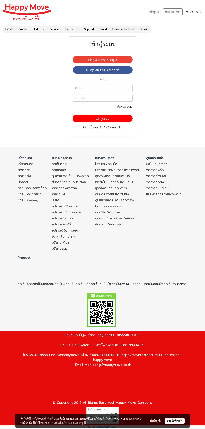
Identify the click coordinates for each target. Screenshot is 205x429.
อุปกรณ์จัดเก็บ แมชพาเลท (70, 176)
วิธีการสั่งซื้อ (155, 170)
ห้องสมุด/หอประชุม (108, 224)
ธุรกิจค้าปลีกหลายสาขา (111, 188)
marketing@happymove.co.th (108, 364)
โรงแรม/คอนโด (106, 164)
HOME (9, 29)
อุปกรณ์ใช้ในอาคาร (65, 206)
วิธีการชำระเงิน (156, 176)
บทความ (23, 182)
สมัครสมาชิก (172, 11)
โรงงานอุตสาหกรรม (109, 206)
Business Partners (123, 29)
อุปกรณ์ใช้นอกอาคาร (67, 212)
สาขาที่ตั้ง (24, 176)
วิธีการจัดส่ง (155, 182)
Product (24, 29)
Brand (103, 29)
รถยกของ (59, 170)
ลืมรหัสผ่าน (125, 107)
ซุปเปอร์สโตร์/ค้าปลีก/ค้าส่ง (114, 200)
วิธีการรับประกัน (157, 188)
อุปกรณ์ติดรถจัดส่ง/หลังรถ (115, 218)
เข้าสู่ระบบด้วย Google (102, 60)
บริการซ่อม (59, 248)
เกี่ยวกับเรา (25, 164)
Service (54, 29)
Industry (39, 29)
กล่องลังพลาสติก (64, 188)
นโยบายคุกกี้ (79, 422)
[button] (154, 29)
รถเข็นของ (59, 164)
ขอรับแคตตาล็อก (29, 194)
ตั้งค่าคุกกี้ (155, 420)
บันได (55, 200)
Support (89, 29)
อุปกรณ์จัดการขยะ (65, 230)
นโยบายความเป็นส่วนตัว (54, 422)
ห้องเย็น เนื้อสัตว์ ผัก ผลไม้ (114, 182)
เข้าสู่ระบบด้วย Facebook (102, 70)
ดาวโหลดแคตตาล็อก (32, 188)
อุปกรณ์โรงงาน (63, 218)
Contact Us (72, 29)
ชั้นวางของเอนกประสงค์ (69, 182)
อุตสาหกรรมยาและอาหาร (112, 176)
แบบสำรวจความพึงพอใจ (164, 194)
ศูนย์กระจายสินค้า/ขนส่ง (112, 194)
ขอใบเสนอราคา (156, 164)
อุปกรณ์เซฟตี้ (61, 224)
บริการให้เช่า (60, 242)
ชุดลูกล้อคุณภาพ (64, 236)
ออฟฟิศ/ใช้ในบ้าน (107, 212)
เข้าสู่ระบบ (155, 11)
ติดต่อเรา (24, 170)
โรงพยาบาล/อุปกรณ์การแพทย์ (117, 170)
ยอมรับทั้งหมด (174, 420)
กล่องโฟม (59, 194)
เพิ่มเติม (144, 29)
